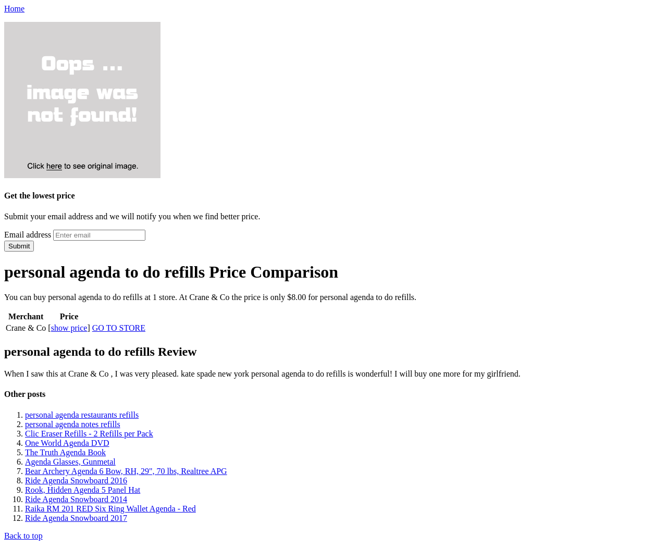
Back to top (23, 535)
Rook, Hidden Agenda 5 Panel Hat (82, 489)
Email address (27, 234)
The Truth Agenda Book (65, 452)
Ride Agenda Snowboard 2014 (76, 499)
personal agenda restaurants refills (82, 414)
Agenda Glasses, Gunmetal (70, 461)
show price (69, 327)
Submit (19, 246)
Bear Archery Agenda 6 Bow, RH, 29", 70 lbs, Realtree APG (126, 471)
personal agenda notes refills (72, 424)
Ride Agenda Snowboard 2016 (76, 480)
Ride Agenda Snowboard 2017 (76, 518)
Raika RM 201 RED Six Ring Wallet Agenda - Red (110, 508)
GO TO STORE (118, 327)
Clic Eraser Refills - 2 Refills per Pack (89, 433)
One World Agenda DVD (67, 443)
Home (14, 8)
